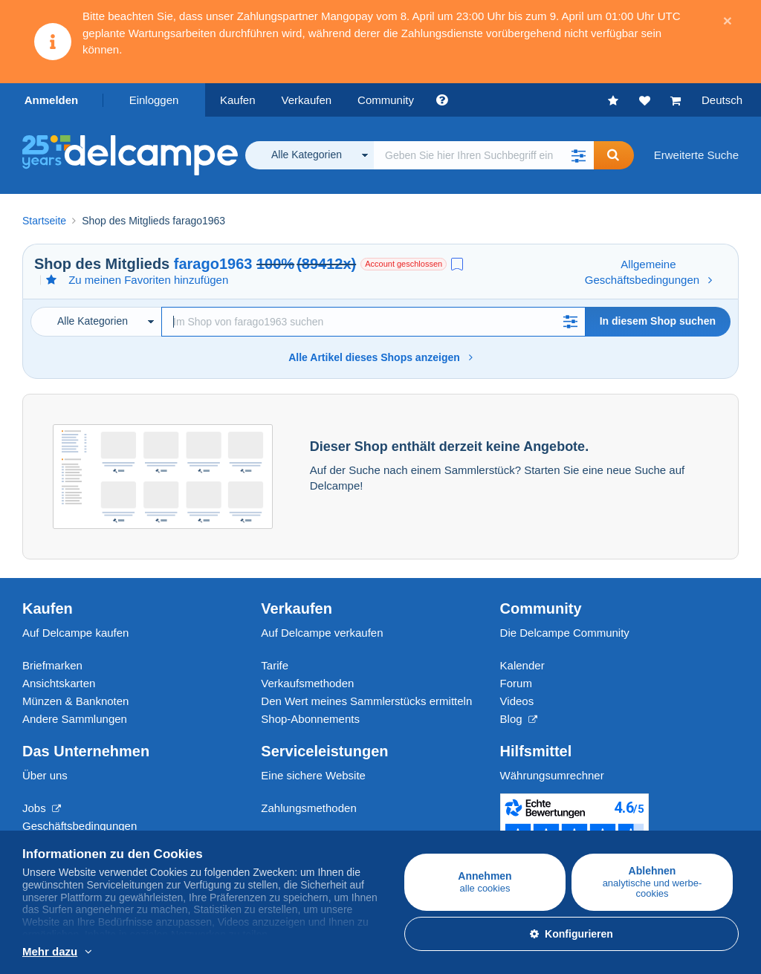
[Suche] (373, 322)
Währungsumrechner (552, 775)
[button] (579, 155)
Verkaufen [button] (307, 100)
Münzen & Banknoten (75, 701)
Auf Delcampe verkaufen (322, 632)
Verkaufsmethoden (307, 683)
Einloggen (154, 100)
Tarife (274, 665)
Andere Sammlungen (74, 718)
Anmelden (52, 100)
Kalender (522, 665)
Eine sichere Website (313, 775)
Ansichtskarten (58, 683)
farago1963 (213, 264)
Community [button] (385, 100)
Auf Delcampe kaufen (75, 632)
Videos (517, 701)
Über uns (45, 775)
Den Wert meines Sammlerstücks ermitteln (366, 701)
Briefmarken (52, 665)
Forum (516, 683)
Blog (518, 718)
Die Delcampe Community (564, 632)
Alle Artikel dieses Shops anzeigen (380, 357)
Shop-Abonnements (310, 718)
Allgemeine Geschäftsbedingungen (648, 272)
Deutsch (722, 100)
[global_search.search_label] (484, 155)
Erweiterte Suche (696, 155)
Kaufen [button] (238, 100)
